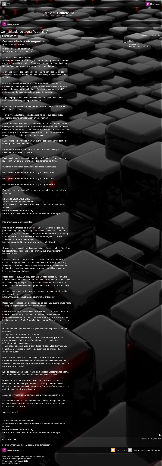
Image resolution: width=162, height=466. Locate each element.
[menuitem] (6, 4)
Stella (131, 41)
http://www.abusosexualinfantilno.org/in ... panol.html (28, 184)
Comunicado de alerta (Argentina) (24, 31)
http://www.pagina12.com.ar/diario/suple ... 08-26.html (28, 242)
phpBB (17, 456)
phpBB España (26, 459)
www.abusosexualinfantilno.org (17, 210)
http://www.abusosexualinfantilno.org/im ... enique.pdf (28, 297)
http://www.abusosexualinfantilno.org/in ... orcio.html (28, 178)
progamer (9, 461)
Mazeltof (21, 461)
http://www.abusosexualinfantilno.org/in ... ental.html (28, 172)
